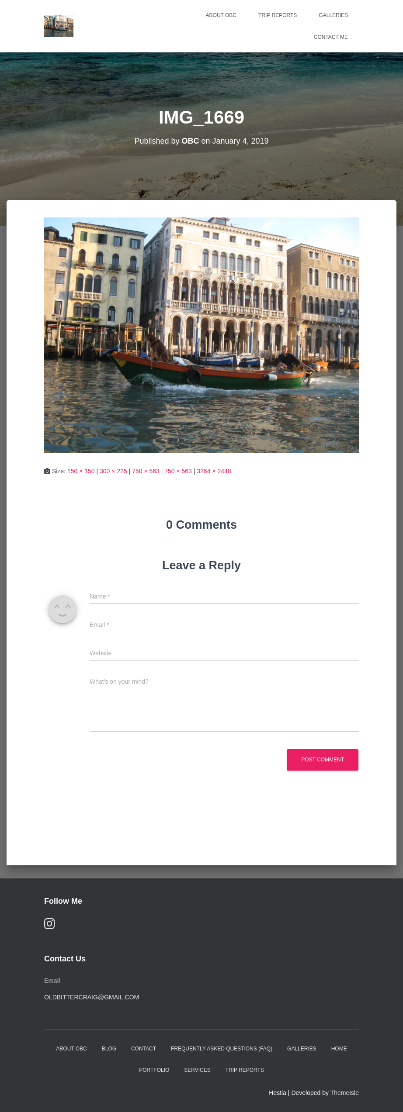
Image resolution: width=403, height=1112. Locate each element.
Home (339, 1049)
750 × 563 (146, 471)
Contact (143, 1049)
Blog (109, 1049)
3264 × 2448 (214, 471)
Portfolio (154, 1070)
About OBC (221, 15)
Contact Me (331, 37)
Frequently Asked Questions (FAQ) (221, 1049)
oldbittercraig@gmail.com (91, 997)
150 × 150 (81, 471)
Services (197, 1070)
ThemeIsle (344, 1092)
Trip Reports (277, 15)
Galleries (333, 15)
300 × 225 (113, 471)
